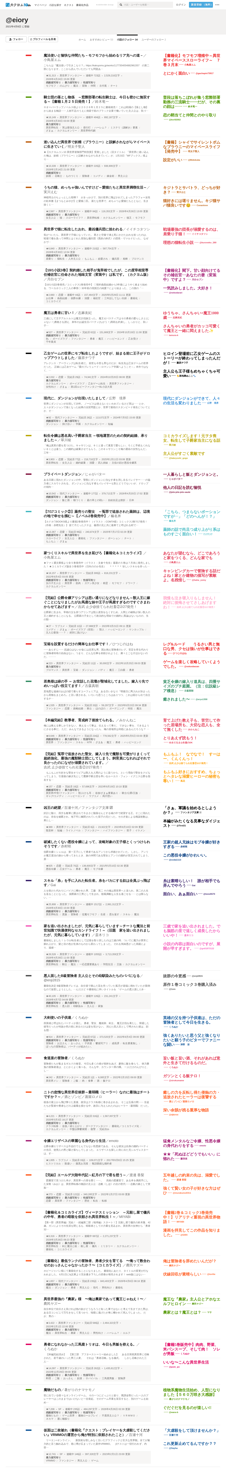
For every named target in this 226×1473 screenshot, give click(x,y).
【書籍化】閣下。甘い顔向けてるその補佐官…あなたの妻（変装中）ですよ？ (191, 275)
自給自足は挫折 (116, 500)
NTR (89, 742)
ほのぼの (100, 708)
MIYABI (125, 1217)
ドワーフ (130, 583)
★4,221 (50, 1116)
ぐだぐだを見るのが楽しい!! (187, 1408)
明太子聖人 (76, 147)
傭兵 (94, 1246)
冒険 (84, 86)
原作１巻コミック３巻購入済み (189, 984)
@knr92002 (175, 120)
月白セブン (55, 279)
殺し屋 (84, 1246)
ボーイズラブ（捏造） (83, 629)
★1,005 (50, 1160)
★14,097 (51, 1368)
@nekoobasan (191, 666)
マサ (209, 1312)
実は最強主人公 (71, 127)
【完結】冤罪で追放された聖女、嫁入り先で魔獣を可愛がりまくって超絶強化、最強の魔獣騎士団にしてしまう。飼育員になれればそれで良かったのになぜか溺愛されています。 (97, 758)
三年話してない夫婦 (115, 298)
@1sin (172, 989)
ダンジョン (52, 424)
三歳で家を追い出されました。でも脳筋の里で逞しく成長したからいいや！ (191, 930)
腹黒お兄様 (82, 1163)
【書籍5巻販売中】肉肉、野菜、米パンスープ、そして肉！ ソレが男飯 (191, 1349)
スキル (79, 742)
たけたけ (207, 534)
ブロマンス (138, 259)
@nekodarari (175, 293)
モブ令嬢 (98, 869)
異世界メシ (52, 1080)
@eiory (17, 20)
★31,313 (51, 75)
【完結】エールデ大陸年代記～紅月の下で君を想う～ (85, 1175)
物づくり (78, 500)
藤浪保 (183, 1159)
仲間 (93, 86)
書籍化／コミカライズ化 (125, 1126)
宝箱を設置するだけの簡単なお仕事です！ (76, 644)
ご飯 (75, 1080)
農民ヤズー (134, 1265)
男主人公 (123, 176)
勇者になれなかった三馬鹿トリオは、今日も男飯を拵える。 (90, 1344)
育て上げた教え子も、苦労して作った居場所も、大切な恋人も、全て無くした (191, 725)
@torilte (211, 1274)
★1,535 (50, 705)
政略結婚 (78, 708)
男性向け (107, 1287)
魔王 (100, 338)
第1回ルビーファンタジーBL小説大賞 (91, 387)
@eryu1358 (201, 699)
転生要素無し (130, 1043)
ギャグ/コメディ (55, 796)
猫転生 (61, 259)
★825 (49, 866)
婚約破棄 (81, 462)
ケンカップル (136, 629)
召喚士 (58, 176)
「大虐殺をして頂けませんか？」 (191, 1430)
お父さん (62, 1043)
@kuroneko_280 (207, 242)
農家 (73, 1333)
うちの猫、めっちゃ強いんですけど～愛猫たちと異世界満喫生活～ (95, 187)
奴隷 (79, 1378)
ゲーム (95, 1460)
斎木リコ (102, 935)
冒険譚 (121, 1378)
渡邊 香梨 (136, 1175)
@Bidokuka (194, 160)
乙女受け (133, 338)
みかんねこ (127, 720)
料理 (48, 1378)
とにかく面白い (176, 73)
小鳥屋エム (52, 60)
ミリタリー (107, 1246)
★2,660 (50, 295)
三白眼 (121, 670)
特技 (130, 708)
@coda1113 (175, 860)
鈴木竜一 (102, 102)
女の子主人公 (53, 583)
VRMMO (50, 1460)
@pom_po (174, 1367)
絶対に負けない (78, 632)
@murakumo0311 (182, 1193)
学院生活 (108, 964)
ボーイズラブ (60, 338)
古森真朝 (92, 686)
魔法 (75, 86)
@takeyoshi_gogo (178, 458)
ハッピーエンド (116, 338)
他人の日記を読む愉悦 (182, 487)
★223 (49, 663)
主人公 (90, 1006)
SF (59, 1409)
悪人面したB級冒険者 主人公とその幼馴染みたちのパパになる (92, 976)
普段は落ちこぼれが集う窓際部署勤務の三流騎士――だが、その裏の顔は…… (191, 102)
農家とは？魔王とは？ (182, 1312)
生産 (103, 914)
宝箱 (75, 670)
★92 (48, 417)
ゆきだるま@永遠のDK (181, 742)
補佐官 (97, 298)
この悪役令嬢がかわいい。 (186, 855)
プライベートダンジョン (62, 474)
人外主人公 (74, 259)
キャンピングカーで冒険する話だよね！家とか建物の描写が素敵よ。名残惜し (191, 575)
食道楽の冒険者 (56, 1058)
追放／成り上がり (72, 1126)
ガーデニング (116, 708)
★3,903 (50, 459)
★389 (49, 827)
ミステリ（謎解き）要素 (124, 127)
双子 (129, 830)
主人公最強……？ (56, 632)
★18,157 (51, 573)
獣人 (101, 629)
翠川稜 (66, 440)
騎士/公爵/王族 (130, 793)
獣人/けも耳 (85, 793)
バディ (101, 670)
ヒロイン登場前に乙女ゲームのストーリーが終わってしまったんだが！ (191, 358)
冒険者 (85, 176)
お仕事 (49, 298)
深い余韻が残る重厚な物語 (186, 1110)
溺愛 (86, 298)
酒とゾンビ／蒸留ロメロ (83, 1097)
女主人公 (51, 218)
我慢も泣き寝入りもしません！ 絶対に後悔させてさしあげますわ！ (191, 602)
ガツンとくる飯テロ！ (182, 1076)
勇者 (92, 338)
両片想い (107, 796)
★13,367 (51, 532)
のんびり (65, 86)
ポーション (114, 538)
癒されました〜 (176, 699)
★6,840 (50, 248)
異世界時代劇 (88, 130)
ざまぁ (49, 130)
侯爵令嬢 (76, 298)
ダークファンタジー (97, 1126)
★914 (49, 1037)
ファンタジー (78, 338)
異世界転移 (93, 218)
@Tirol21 (181, 825)
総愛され (103, 259)
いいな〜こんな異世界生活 (186, 1362)
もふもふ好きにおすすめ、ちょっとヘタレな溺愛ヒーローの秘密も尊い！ (191, 776)
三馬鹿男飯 (108, 1378)
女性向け (51, 387)
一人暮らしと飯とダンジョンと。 (191, 474)
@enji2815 (52, 980)
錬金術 (110, 176)
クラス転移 (52, 1126)
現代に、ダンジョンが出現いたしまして (74, 398)
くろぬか (81, 1017)
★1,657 (50, 1281)
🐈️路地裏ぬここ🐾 (186, 376)
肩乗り (49, 259)
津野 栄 (185, 1044)
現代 (95, 1287)
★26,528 (51, 954)
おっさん (76, 1043)
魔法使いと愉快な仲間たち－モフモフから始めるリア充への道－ (93, 55)
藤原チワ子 (86, 358)
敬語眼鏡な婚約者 (102, 1163)
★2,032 (50, 377)
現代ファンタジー (65, 417)
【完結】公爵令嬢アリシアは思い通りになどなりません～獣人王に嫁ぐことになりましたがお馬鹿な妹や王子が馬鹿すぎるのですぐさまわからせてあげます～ (97, 602)
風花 (182, 781)
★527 (49, 332)
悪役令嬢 (51, 869)
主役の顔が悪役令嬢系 (124, 462)
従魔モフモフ (89, 914)
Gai (53, 885)
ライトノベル (73, 830)
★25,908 (51, 904)
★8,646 (50, 736)
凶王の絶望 (52, 808)
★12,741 (51, 1454)
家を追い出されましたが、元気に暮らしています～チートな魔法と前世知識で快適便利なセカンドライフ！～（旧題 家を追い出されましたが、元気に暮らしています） (97, 930)
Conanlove (202, 205)
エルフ (126, 1333)
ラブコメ (60, 626)
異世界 (68, 583)
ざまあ (99, 742)
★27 (48, 626)
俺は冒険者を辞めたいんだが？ (189, 1261)
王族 (119, 964)
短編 (110, 424)
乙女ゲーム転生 (96, 383)
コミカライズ (53, 301)
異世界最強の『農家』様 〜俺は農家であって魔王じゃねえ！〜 (93, 1299)
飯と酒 (66, 500)
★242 (49, 1077)
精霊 (105, 583)
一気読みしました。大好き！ (188, 288)
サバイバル (92, 1378)
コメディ (98, 176)
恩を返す (114, 914)
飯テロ (106, 1080)
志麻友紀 (85, 313)
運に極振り (63, 1419)
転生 (95, 1201)
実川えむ (50, 192)
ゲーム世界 (68, 1415)
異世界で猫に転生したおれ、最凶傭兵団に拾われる (83, 229)
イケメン (140, 830)
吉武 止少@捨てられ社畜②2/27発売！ (107, 607)
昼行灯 (87, 127)
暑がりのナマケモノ (79, 1390)
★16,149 (51, 117)
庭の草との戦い (95, 500)
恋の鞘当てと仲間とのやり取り (189, 115)
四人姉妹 (103, 462)
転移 (104, 1201)
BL (47, 338)
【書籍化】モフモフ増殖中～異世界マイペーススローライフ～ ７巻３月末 (191, 60)
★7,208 (50, 1409)
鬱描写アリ (102, 1043)
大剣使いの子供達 (57, 1017)
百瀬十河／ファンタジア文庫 (86, 808)
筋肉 (78, 583)
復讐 (93, 1129)
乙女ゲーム (66, 869)
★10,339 (51, 166)
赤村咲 (66, 846)
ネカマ (49, 1419)
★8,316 (50, 1236)
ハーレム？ (100, 127)
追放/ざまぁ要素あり (106, 793)
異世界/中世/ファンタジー (60, 793)
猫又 (129, 218)
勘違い (68, 1163)
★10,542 (51, 493)
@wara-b (173, 1412)
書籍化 (134, 298)
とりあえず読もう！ (180, 738)
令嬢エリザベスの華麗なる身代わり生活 (74, 1141)
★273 (49, 1194)
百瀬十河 (136, 1435)
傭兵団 (115, 259)
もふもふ (89, 259)
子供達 (88, 1043)
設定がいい (172, 160)
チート (114, 86)
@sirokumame (176, 1080)
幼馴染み (78, 1006)
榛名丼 (116, 516)
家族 (100, 1006)
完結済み (104, 1129)
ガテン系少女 (91, 583)
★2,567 (50, 211)
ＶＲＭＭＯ (129, 1415)
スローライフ (53, 538)
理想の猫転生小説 (178, 242)
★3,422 (50, 1323)
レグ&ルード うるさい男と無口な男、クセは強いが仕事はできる (191, 648)
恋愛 (60, 295)
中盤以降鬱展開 (78, 1129)
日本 (131, 500)
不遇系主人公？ (110, 1415)
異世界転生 (52, 127)
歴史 (86, 1201)
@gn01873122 (206, 948)
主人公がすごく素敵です (184, 453)
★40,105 (51, 996)
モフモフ (51, 86)
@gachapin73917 (205, 73)
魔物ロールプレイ (88, 1415)
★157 (49, 786)
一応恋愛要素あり (89, 964)
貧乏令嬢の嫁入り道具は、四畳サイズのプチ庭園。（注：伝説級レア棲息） (191, 686)
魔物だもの (52, 1390)
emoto (113, 1141)
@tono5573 (209, 894)
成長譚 (115, 1043)
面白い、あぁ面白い (180, 894)
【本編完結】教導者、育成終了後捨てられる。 (80, 720)
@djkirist (173, 1114)
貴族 (64, 914)
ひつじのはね (122, 644)
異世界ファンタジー (71, 75)
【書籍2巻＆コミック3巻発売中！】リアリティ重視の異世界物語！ (191, 1217)
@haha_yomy (199, 580)
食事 (90, 1080)
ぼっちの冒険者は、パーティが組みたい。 (69, 1046)
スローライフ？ (74, 218)
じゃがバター (95, 474)
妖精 (48, 176)
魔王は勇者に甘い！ (59, 313)
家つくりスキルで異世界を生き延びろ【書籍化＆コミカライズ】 (93, 553)
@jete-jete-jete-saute (179, 492)
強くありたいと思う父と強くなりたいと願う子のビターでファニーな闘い (191, 1040)
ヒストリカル (53, 1163)
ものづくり (72, 176)
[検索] (120, 5)
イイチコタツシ (138, 229)
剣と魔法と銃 (69, 1246)
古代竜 (103, 86)
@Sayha (173, 1448)
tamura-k (173, 335)
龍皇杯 (49, 830)
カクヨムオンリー (67, 130)
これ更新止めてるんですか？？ (189, 1443)
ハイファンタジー (113, 830)
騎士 (89, 708)
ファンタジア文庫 (189, 812)
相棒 (125, 259)
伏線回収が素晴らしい (182, 1274)
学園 (78, 424)
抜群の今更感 (174, 976)
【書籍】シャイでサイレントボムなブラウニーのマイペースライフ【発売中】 (191, 146)
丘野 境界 (117, 398)
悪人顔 (66, 1006)
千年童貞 (51, 342)
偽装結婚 (62, 298)
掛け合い (67, 424)
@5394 (183, 1235)
